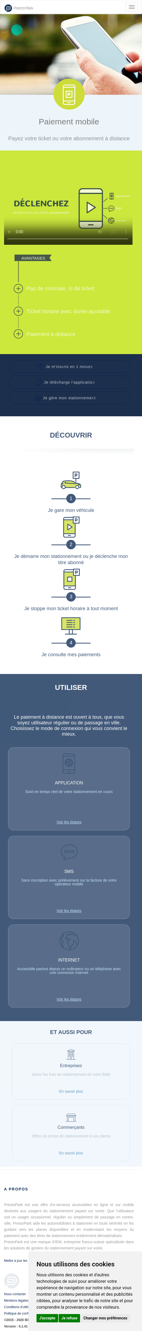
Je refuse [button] (69, 1318)
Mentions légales (16, 1300)
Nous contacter (15, 1294)
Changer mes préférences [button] (105, 1318)
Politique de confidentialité (23, 1313)
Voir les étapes (69, 822)
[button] (69, 365)
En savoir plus (71, 1091)
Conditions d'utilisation (20, 1307)
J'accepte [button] (47, 1318)
